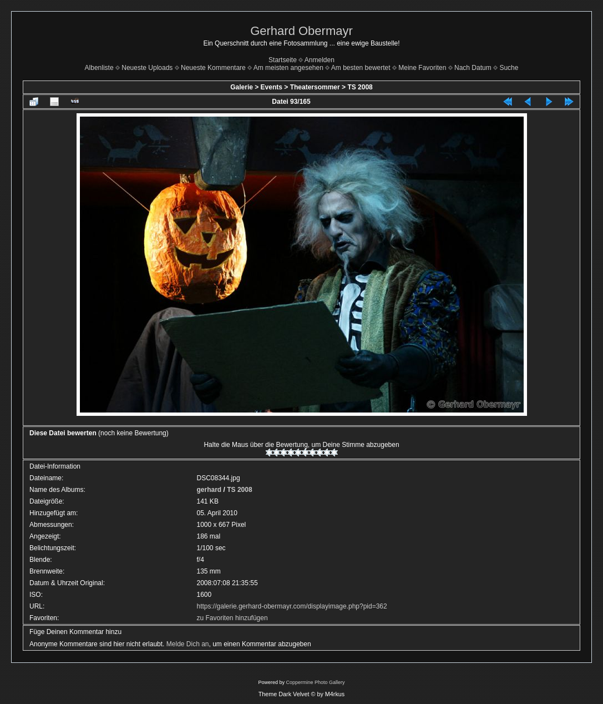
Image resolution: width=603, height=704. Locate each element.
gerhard (209, 490)
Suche (508, 68)
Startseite (282, 60)
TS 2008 (359, 87)
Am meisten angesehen (288, 68)
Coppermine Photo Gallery (315, 682)
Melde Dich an (187, 644)
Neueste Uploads (147, 68)
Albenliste (99, 68)
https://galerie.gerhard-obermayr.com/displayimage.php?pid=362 (292, 606)
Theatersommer (315, 87)
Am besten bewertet (361, 68)
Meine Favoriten (422, 68)
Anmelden (320, 60)
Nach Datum (472, 68)
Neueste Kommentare (213, 68)
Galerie (241, 87)
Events (271, 87)
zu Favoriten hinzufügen (232, 618)
